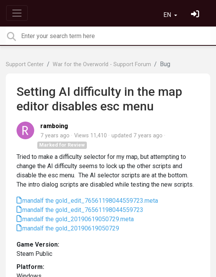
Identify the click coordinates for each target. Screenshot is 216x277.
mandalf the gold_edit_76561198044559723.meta (90, 200)
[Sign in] (196, 15)
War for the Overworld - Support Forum (102, 64)
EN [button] (168, 14)
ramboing (54, 126)
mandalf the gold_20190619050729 (70, 228)
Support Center (25, 64)
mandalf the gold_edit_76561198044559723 (82, 210)
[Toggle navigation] (17, 13)
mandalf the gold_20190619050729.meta (78, 219)
